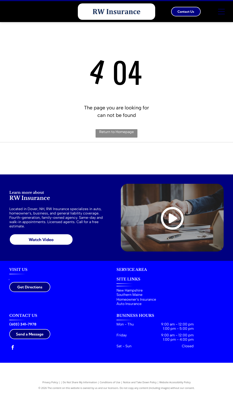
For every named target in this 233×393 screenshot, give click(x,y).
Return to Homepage (116, 132)
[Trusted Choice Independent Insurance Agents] (61, 158)
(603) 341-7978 (22, 324)
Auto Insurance (129, 304)
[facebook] (12, 348)
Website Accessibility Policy (175, 382)
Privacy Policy (50, 382)
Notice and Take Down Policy (140, 382)
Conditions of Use (110, 382)
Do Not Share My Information (80, 382)
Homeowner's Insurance (136, 299)
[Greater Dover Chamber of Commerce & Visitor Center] (171, 158)
